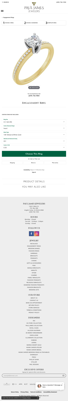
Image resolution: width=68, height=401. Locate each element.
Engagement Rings (8, 17)
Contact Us (34, 300)
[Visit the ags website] (6, 384)
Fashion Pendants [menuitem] (34, 280)
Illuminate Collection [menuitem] (34, 338)
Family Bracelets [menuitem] (34, 277)
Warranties (55, 162)
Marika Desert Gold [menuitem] (34, 345)
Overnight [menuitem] (34, 355)
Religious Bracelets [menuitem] (34, 282)
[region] (34, 61)
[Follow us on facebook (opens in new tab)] (31, 233)
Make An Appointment (34, 303)
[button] (5, 2)
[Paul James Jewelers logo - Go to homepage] (34, 7)
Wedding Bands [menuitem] (34, 248)
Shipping (12, 162)
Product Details (34, 181)
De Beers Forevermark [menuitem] (34, 333)
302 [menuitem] (34, 321)
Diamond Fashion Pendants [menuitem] (34, 285)
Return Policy (34, 305)
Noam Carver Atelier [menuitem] (34, 347)
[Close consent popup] (37, 397)
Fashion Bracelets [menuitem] (34, 287)
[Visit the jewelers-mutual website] (33, 384)
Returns (33, 162)
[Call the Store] (34, 212)
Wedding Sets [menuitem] (34, 290)
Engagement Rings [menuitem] (34, 246)
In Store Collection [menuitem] (34, 323)
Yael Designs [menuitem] (34, 364)
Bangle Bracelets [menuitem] (34, 268)
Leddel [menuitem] (34, 342)
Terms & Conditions (34, 310)
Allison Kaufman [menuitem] (34, 330)
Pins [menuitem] (34, 265)
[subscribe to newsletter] (63, 375)
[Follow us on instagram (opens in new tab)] (36, 233)
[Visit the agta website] (20, 384)
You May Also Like (34, 186)
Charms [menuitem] (34, 275)
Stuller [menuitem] (34, 362)
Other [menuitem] (34, 273)
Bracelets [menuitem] (34, 256)
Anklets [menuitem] (34, 270)
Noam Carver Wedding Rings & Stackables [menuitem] (33, 352)
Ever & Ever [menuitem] (34, 335)
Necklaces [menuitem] (34, 243)
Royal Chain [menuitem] (34, 328)
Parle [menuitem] (34, 357)
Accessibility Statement (50, 392)
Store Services (34, 307)
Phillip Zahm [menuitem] (34, 359)
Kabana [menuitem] (34, 340)
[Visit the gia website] (14, 384)
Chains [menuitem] (34, 260)
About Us (34, 298)
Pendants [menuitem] (33, 258)
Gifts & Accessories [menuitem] (34, 263)
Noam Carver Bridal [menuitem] (34, 350)
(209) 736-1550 (34, 96)
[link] (61, 2)
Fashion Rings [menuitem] (34, 251)
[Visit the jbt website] (26, 384)
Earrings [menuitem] (34, 253)
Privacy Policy (34, 312)
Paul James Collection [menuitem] (34, 325)
